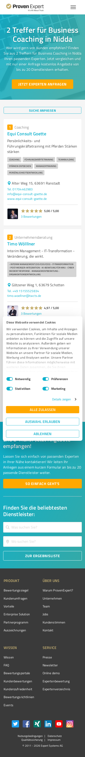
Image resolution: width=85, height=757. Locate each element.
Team (46, 606)
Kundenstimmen (54, 622)
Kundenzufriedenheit (18, 689)
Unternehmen (52, 598)
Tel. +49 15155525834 (23, 291)
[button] (32, 211)
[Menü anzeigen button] (73, 7)
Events (8, 705)
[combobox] (42, 527)
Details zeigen (61, 399)
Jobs (46, 614)
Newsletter (50, 665)
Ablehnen (42, 433)
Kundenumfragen (15, 598)
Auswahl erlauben (42, 421)
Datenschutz (54, 736)
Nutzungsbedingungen (30, 736)
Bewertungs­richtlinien (19, 697)
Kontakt (48, 630)
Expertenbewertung (56, 681)
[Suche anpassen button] (42, 110)
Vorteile (9, 606)
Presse (47, 657)
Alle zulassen (43, 409)
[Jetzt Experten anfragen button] (42, 84)
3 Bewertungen (31, 216)
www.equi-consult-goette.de (27, 198)
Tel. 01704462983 (20, 189)
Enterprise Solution (17, 614)
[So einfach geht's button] (42, 483)
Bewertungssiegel (16, 590)
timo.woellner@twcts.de (24, 295)
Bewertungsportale (17, 673)
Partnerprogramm (16, 622)
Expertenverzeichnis (56, 689)
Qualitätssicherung (32, 740)
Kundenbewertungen (18, 681)
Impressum (54, 740)
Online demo (51, 673)
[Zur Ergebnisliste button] (42, 556)
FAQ (6, 665)
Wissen (9, 657)
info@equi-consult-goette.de (27, 194)
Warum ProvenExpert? (58, 590)
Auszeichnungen (15, 630)
